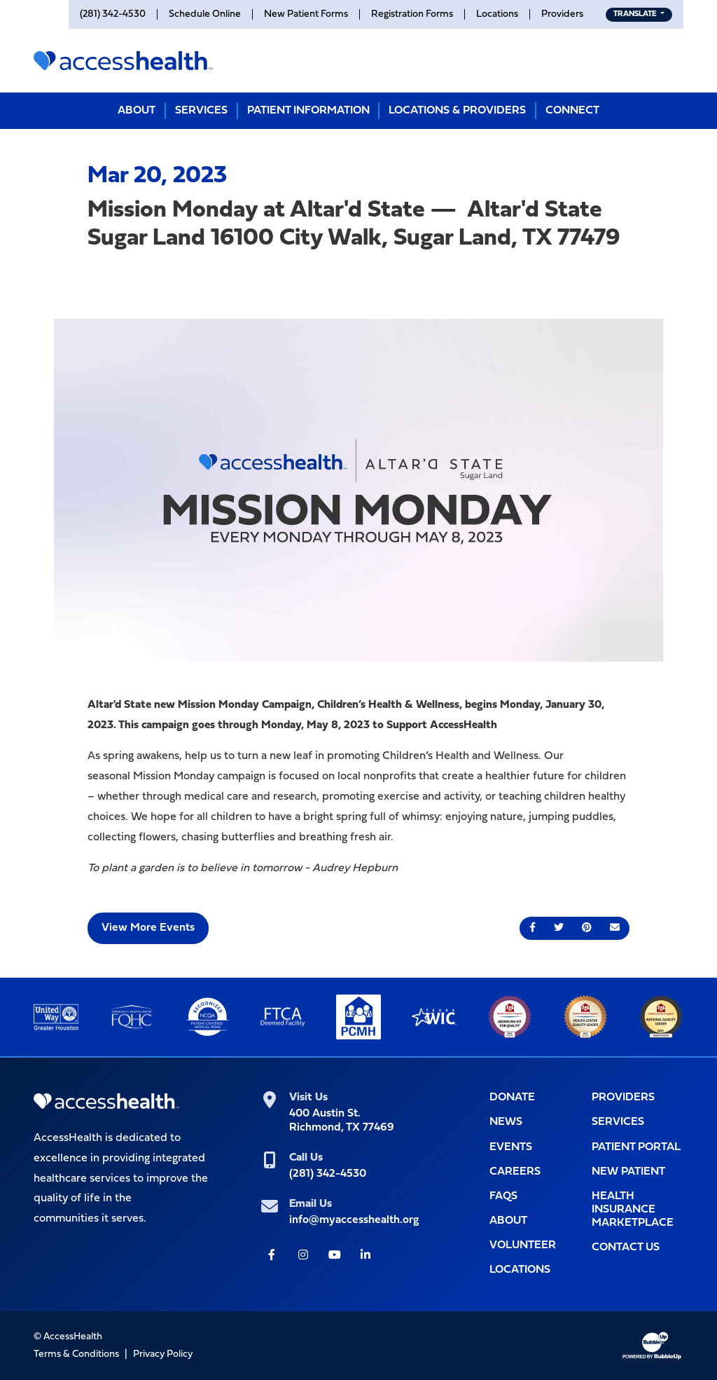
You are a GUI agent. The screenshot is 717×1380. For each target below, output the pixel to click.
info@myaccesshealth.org (354, 1220)
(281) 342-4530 (327, 1174)
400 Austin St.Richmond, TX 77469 (341, 1120)
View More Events (148, 928)
